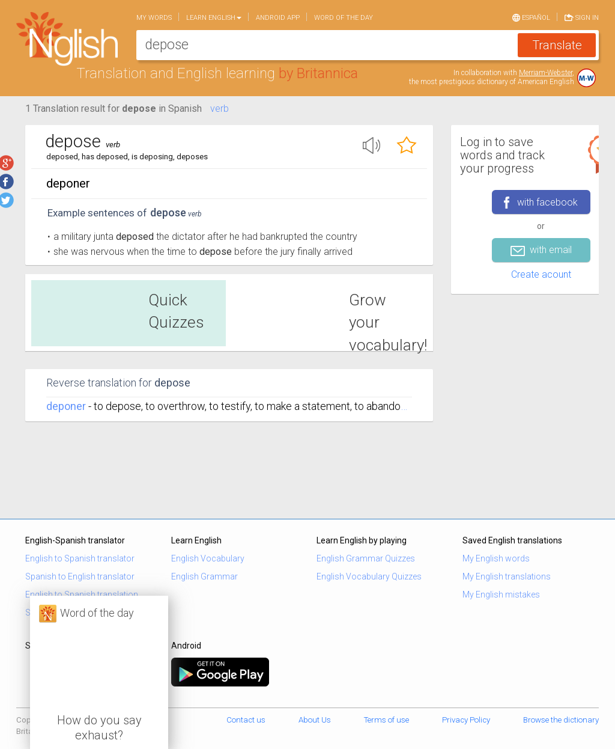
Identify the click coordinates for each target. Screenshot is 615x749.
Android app (278, 18)
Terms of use (386, 719)
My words (154, 18)
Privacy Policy (466, 719)
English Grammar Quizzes (366, 558)
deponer (66, 406)
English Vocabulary (207, 558)
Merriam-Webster (545, 73)
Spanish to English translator (80, 576)
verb (219, 108)
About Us (314, 719)
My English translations (506, 576)
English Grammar (204, 576)
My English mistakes (501, 594)
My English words (496, 558)
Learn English (213, 18)
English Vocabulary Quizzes (369, 576)
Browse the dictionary (561, 719)
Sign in (582, 17)
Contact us (245, 719)
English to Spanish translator (80, 558)
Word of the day (343, 18)
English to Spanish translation (81, 594)
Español (531, 17)
